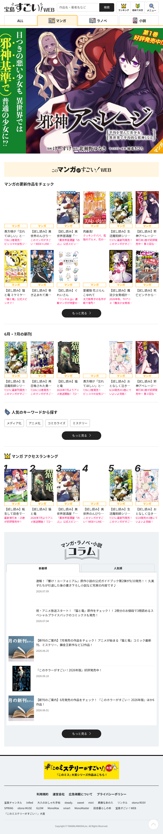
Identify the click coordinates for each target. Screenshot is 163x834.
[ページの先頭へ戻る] (153, 824)
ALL (20, 20)
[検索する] (78, 7)
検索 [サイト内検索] (107, 7)
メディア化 (14, 423)
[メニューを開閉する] (152, 7)
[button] (76, 151)
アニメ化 (35, 423)
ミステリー (80, 423)
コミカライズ (57, 423)
